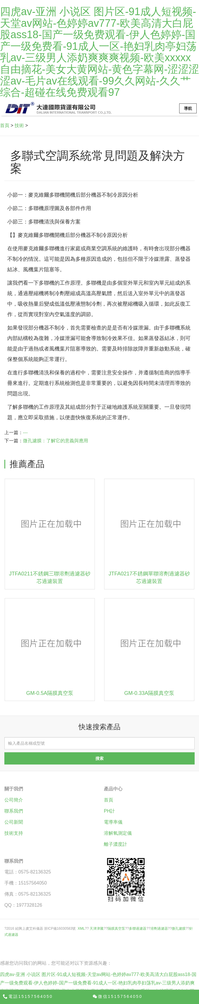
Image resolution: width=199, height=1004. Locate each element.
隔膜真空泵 (116, 929)
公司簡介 (13, 799)
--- (25, 432)
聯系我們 (13, 811)
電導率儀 (113, 822)
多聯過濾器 (137, 929)
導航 (188, 108)
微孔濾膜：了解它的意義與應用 (55, 440)
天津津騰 (97, 929)
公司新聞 (13, 822)
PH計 (109, 811)
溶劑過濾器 (159, 929)
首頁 (4, 125)
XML (81, 929)
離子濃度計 (115, 844)
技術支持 (13, 833)
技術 (19, 125)
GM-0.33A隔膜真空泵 (149, 693)
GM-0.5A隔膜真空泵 (49, 693)
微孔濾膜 (179, 929)
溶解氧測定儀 (118, 833)
